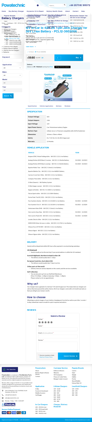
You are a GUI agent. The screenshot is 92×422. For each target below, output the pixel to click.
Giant (73, 372)
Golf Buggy (38, 395)
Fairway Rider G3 (76, 383)
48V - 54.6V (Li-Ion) (40, 413)
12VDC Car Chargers (10, 33)
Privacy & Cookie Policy (60, 377)
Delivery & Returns (59, 370)
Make (5, 72)
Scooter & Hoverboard (41, 391)
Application (7, 65)
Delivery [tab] (59, 106)
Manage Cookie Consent (61, 379)
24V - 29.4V (57, 391)
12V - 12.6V (57, 389)
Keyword (6, 57)
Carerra (74, 370)
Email (45, 333)
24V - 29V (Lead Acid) (41, 409)
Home (4, 11)
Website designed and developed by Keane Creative (77, 419)
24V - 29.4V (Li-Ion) (40, 407)
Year (4, 87)
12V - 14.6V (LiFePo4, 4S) (13, 42)
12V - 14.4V (75, 389)
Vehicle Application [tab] (46, 106)
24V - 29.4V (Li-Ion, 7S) (13, 34)
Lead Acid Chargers (9, 31)
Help (83, 11)
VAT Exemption (58, 375)
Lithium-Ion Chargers (9, 29)
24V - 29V (75, 391)
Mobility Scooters (40, 393)
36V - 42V (56, 393)
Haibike (74, 377)
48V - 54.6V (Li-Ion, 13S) (13, 40)
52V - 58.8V (57, 397)
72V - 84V (56, 401)
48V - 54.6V (57, 395)
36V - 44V (75, 393)
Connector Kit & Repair (35, 11)
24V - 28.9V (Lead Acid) (13, 36)
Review (40, 340)
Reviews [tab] (67, 106)
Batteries (6, 52)
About (67, 11)
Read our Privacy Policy (46, 357)
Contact (76, 11)
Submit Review (71, 356)
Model (5, 79)
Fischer (74, 379)
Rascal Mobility (76, 381)
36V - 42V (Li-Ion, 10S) (12, 38)
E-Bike (37, 389)
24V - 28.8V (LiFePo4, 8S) (13, 44)
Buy (79, 58)
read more (31, 47)
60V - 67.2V (57, 399)
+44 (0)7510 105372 (10, 395)
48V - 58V (75, 395)
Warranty (56, 372)
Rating (40, 319)
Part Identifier (9, 369)
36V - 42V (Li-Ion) (40, 411)
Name (40, 326)
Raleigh (74, 375)
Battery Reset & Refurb (10, 48)
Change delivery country (62, 66)
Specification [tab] (32, 106)
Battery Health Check (55, 11)
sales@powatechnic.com (12, 398)
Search (8, 96)
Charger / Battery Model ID (60, 405)
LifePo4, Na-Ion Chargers (11, 50)
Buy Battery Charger (16, 11)
